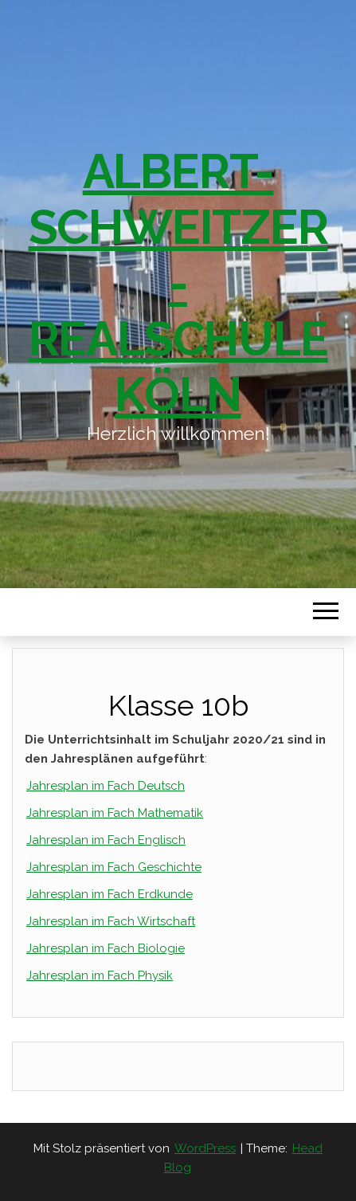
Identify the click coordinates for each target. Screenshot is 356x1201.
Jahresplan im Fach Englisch (106, 840)
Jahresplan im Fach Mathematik (114, 813)
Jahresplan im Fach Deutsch (105, 786)
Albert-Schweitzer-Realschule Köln (178, 282)
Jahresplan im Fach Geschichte (113, 867)
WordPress (205, 1148)
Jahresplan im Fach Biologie (105, 948)
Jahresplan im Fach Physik (99, 975)
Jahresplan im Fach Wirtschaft (110, 921)
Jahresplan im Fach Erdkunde (109, 894)
